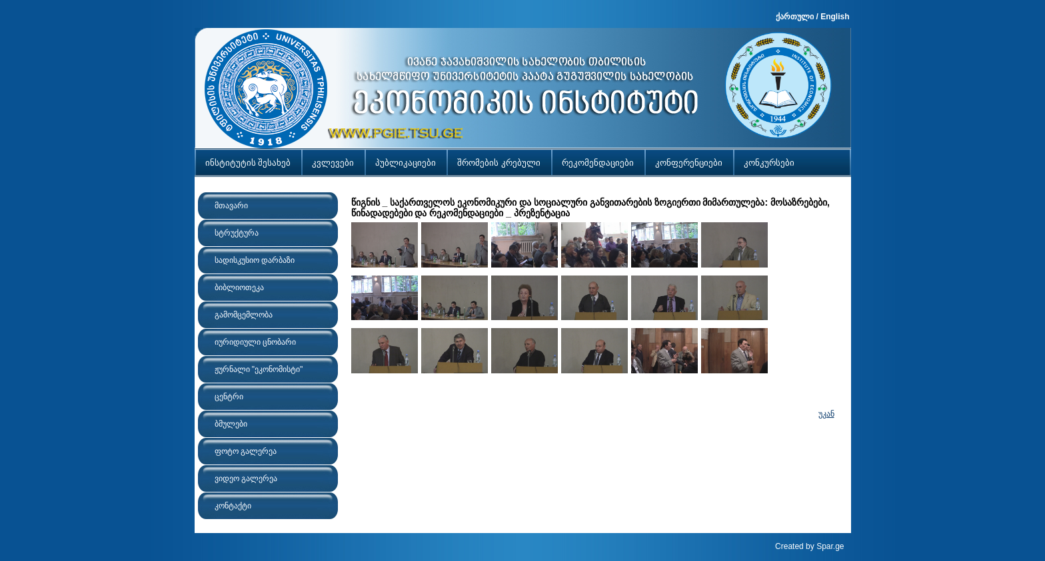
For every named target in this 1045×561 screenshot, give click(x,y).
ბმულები (231, 424)
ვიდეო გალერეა (246, 478)
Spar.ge (830, 546)
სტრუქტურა (237, 233)
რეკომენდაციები (598, 163)
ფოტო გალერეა (246, 451)
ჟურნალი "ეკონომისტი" (259, 369)
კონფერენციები (688, 163)
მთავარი (231, 205)
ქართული (795, 16)
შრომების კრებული (498, 163)
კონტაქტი (233, 505)
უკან (826, 414)
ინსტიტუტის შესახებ (248, 163)
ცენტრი (229, 396)
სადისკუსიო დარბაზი (255, 260)
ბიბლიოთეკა (239, 287)
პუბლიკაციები (405, 163)
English (834, 16)
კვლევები (333, 163)
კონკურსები (769, 163)
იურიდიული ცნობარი (255, 342)
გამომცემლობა (244, 314)
